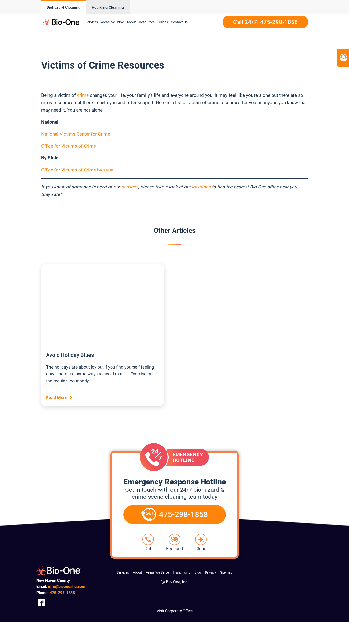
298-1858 (62, 593)
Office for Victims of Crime (68, 146)
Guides (163, 22)
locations (201, 187)
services (129, 187)
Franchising (181, 572)
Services (92, 22)
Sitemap (226, 572)
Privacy (210, 572)
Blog (197, 572)
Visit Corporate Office (175, 611)
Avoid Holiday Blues (70, 355)
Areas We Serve (112, 22)
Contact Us (179, 22)
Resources (147, 22)
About (131, 22)
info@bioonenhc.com (66, 586)
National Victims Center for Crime (75, 134)
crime (83, 95)
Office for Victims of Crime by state (77, 170)
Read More (56, 397)
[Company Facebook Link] (41, 602)
